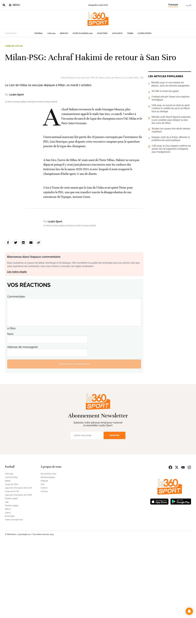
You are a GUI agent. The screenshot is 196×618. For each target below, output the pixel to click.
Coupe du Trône (11, 559)
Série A (8, 583)
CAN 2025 (51, 33)
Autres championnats (14, 594)
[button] (189, 611)
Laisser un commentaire (74, 438)
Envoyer (114, 509)
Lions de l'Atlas (14, 46)
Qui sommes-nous (48, 548)
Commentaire (16, 370)
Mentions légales (48, 551)
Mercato (64, 33)
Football (38, 33)
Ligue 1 (8, 587)
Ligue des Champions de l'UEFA (18, 569)
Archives (44, 566)
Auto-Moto (117, 33)
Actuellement (10, 33)
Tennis (130, 33)
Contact (44, 562)
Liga (7, 576)
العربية (188, 5)
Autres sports (144, 33)
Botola (7, 555)
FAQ (42, 559)
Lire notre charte (17, 346)
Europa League (11, 573)
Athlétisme (102, 33)
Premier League (11, 580)
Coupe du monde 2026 (82, 33)
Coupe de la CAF (12, 566)
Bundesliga (10, 590)
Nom (10, 408)
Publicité (44, 555)
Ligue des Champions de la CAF (18, 562)
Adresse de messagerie (22, 421)
